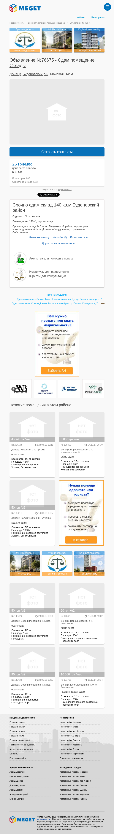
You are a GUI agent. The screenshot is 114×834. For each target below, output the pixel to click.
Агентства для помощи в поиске (51, 258)
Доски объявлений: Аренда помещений (46, 23)
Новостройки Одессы (70, 740)
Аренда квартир (17, 772)
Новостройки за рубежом (72, 754)
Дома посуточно (17, 785)
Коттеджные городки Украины (74, 772)
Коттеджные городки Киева (73, 776)
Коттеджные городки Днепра (73, 785)
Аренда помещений (19, 794)
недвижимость (65, 189)
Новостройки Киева (69, 727)
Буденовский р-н (35, 74)
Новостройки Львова (69, 749)
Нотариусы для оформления (49, 271)
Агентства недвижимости (21, 749)
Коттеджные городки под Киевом (75, 781)
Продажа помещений (20, 740)
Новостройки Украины (70, 722)
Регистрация (97, 17)
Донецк (15, 74)
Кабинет (81, 17)
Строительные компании (71, 758)
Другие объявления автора (58, 243)
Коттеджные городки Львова (73, 799)
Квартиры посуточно (19, 776)
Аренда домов (16, 781)
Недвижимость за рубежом (22, 745)
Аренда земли (16, 790)
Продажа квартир (18, 722)
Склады (18, 65)
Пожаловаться (79, 237)
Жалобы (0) (60, 237)
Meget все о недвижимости (22, 819)
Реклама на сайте (18, 758)
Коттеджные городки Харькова (74, 794)
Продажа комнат (17, 727)
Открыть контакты (57, 152)
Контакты (14, 754)
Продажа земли (17, 736)
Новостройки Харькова (71, 745)
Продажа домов (17, 731)
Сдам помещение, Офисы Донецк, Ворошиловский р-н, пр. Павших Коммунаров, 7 (55, 303)
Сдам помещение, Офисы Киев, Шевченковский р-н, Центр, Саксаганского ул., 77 (59, 299)
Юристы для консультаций (47, 276)
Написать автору (39, 237)
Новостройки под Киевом (72, 731)
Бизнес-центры (17, 799)
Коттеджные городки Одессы (73, 790)
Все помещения (56, 294)
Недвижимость (17, 23)
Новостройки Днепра (70, 736)
